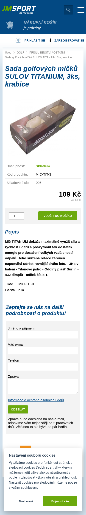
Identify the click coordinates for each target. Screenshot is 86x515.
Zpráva (13, 376)
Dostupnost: (15, 166)
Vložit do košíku (58, 216)
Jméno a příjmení (21, 328)
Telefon (13, 360)
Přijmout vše (60, 501)
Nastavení (26, 501)
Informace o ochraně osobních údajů (36, 400)
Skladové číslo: (18, 183)
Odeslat (18, 409)
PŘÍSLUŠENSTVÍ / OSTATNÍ (47, 52)
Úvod (8, 52)
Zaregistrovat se (69, 40)
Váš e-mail (16, 344)
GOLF (20, 52)
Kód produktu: (17, 174)
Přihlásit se (35, 40)
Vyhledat (68, 10)
